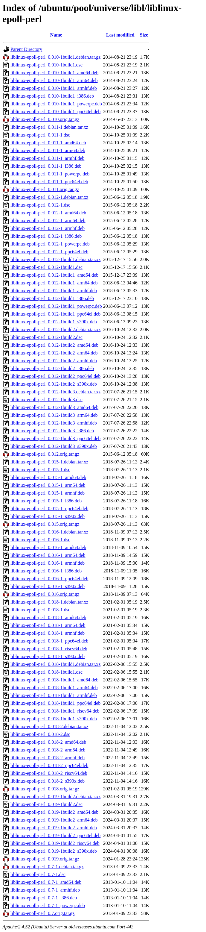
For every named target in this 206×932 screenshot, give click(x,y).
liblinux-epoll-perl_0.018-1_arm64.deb (48, 625)
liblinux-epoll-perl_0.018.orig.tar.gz (44, 788)
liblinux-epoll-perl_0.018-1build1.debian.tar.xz (55, 664)
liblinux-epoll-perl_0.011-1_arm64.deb (47, 150)
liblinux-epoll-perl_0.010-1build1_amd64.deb (54, 72)
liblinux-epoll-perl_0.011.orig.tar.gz (44, 189)
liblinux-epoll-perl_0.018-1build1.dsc (46, 672)
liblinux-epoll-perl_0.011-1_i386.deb (46, 166)
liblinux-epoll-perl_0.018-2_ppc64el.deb (49, 765)
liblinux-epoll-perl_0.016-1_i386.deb (46, 570)
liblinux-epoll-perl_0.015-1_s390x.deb (47, 516)
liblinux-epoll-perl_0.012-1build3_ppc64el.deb (55, 438)
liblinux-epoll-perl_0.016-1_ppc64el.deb (49, 578)
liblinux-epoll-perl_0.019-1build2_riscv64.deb (55, 843)
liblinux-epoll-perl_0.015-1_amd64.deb (48, 477)
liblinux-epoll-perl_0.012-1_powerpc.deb (50, 243)
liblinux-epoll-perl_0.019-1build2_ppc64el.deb (55, 835)
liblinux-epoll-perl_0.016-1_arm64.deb (48, 555)
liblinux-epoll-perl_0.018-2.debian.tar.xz (49, 726)
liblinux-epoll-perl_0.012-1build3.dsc (46, 399)
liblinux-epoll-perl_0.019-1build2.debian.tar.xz (55, 796)
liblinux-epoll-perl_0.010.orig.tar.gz (44, 119)
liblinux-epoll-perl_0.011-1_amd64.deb (48, 142)
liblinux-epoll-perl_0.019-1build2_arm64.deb (54, 819)
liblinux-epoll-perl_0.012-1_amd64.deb (48, 212)
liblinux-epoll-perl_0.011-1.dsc (40, 134)
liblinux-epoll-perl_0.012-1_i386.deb (46, 236)
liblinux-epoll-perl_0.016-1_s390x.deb (47, 586)
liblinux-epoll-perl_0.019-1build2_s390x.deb (53, 851)
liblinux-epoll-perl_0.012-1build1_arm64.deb (54, 282)
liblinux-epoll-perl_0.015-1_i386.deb (46, 500)
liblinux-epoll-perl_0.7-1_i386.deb (43, 897)
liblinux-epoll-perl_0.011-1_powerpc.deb (49, 173)
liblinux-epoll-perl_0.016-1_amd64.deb (48, 547)
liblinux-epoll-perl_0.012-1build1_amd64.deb (54, 275)
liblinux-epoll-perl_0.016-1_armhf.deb (47, 563)
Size (144, 34)
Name (56, 34)
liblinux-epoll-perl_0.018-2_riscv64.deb (48, 773)
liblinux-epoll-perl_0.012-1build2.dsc (46, 337)
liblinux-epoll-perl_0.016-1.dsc (40, 539)
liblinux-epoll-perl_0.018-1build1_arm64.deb (54, 687)
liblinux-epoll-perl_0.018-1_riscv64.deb (48, 648)
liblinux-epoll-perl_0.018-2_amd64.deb (48, 742)
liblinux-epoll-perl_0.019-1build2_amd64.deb (54, 812)
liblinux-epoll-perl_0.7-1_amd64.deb (45, 882)
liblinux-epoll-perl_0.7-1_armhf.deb (45, 889)
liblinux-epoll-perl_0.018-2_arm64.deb (48, 749)
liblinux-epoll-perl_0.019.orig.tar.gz (44, 858)
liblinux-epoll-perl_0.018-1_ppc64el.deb (49, 640)
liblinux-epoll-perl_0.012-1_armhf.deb (47, 228)
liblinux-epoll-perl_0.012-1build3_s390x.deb (53, 446)
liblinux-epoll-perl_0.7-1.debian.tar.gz (46, 866)
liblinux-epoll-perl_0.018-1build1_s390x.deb (53, 718)
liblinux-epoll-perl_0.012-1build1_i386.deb (52, 298)
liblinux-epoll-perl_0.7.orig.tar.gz (42, 913)
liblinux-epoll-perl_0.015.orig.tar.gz (44, 524)
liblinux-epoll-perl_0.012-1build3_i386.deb (52, 430)
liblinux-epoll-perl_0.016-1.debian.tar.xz (49, 531)
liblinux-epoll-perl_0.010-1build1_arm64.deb (54, 80)
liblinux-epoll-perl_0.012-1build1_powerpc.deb (56, 306)
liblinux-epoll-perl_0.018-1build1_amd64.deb (54, 679)
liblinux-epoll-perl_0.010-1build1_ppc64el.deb (55, 111)
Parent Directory (26, 49)
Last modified (120, 34)
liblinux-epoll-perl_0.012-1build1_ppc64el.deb (55, 313)
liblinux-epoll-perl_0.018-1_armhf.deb (47, 633)
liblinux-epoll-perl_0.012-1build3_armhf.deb (53, 422)
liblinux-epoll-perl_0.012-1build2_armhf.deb (53, 360)
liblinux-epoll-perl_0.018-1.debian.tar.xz (49, 601)
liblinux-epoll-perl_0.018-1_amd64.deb (48, 617)
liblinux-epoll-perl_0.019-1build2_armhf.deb (53, 827)
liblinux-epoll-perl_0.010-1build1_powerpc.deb (56, 103)
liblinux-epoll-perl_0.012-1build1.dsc (46, 267)
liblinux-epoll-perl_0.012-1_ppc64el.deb (49, 251)
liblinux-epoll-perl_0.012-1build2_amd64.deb (54, 345)
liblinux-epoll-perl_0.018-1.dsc (40, 609)
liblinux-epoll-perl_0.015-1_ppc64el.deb (49, 508)
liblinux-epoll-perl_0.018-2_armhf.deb (47, 757)
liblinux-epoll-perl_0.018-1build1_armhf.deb (53, 695)
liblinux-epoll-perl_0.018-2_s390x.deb (47, 781)
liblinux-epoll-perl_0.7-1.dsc (37, 874)
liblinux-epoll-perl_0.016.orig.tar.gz (44, 594)
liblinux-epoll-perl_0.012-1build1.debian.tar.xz (55, 259)
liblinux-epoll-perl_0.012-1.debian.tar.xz (49, 197)
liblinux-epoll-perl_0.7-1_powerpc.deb (47, 905)
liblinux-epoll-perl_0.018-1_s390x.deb (47, 656)
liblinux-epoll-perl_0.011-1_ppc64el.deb (49, 181)
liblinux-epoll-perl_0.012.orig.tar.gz (44, 454)
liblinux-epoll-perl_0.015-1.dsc (40, 469)
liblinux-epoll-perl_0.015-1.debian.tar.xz (49, 461)
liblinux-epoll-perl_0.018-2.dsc (40, 734)
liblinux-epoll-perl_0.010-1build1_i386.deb (52, 95)
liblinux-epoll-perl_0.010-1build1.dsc (46, 64)
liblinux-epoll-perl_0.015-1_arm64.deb (48, 485)
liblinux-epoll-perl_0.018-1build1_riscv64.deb (55, 710)
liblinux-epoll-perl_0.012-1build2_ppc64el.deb (55, 376)
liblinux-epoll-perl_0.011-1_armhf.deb (47, 158)
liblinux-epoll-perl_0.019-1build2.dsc (46, 804)
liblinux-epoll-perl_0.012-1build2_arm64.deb (54, 352)
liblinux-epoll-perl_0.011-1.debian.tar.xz (49, 127)
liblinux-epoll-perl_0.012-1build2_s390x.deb (53, 384)
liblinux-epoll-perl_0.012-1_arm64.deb (48, 220)
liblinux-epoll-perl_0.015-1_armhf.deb (47, 492)
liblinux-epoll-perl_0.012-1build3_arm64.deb (54, 415)
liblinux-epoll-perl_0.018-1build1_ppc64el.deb (55, 703)
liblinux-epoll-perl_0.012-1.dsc (40, 204)
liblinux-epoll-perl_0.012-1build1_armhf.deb (53, 290)
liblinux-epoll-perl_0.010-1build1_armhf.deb (53, 88)
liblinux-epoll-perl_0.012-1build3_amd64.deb (54, 407)
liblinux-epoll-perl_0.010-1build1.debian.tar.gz (55, 57)
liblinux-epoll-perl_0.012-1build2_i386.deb (52, 368)
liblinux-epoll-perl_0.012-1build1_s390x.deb (53, 321)
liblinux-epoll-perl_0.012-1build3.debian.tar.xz (55, 391)
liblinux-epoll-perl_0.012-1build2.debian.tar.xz (55, 329)
